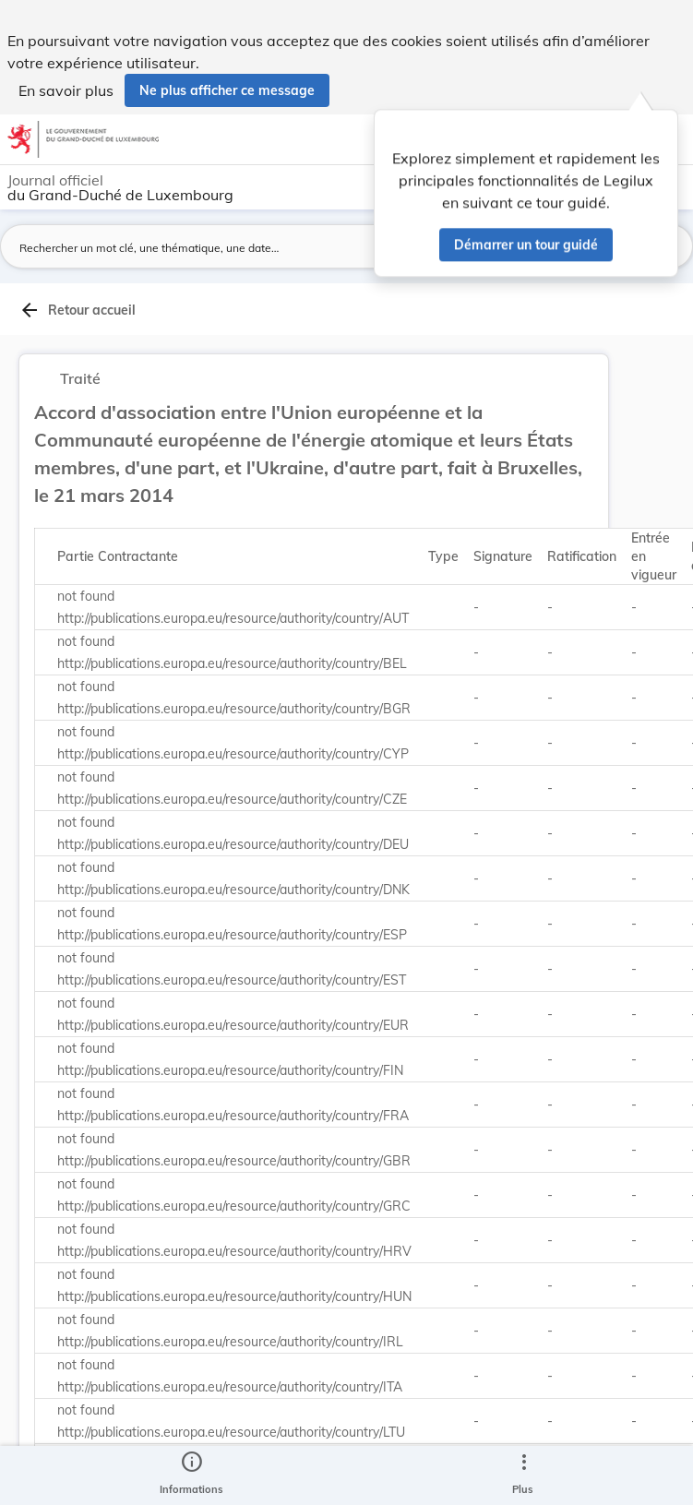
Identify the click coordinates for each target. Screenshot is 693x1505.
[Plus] (523, 1475)
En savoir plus (66, 90)
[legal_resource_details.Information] (191, 1475)
